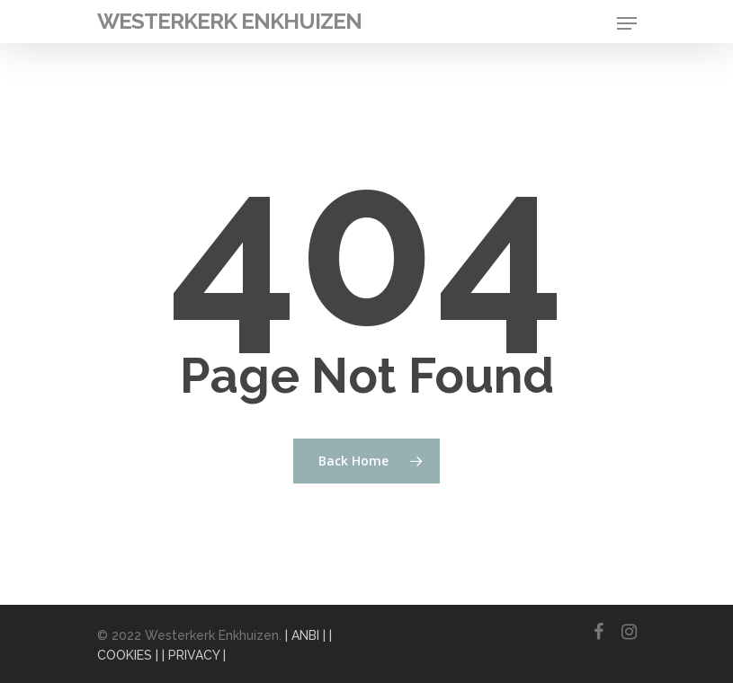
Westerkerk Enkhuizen (229, 21)
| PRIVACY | (194, 655)
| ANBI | (305, 635)
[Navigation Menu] (627, 23)
